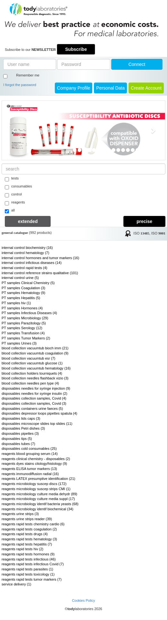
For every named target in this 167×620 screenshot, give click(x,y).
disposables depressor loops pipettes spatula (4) (39, 413)
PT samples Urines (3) (19, 343)
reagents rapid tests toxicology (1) (28, 574)
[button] (14, 130)
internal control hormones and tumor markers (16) (40, 258)
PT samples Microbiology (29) (25, 318)
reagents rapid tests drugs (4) (25, 534)
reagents (15, 202)
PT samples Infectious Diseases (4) (29, 313)
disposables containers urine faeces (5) (32, 408)
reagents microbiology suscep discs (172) (34, 484)
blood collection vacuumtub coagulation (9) (35, 353)
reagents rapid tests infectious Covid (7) (33, 564)
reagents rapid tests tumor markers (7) (32, 579)
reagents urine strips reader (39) (27, 519)
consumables (18, 186)
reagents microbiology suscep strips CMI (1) (36, 489)
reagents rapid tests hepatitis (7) (27, 544)
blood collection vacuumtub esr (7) (28, 358)
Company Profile (73, 88)
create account (146, 88)
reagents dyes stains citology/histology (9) (34, 463)
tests (12, 178)
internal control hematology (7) (25, 253)
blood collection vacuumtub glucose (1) (32, 363)
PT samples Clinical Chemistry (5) (28, 283)
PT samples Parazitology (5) (24, 323)
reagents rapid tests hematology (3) (29, 539)
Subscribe (76, 49)
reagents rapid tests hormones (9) (28, 554)
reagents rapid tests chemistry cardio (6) (33, 524)
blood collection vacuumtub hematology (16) (36, 368)
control (13, 194)
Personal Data (110, 88)
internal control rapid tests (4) (24, 268)
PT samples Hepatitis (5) (21, 298)
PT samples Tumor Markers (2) (26, 338)
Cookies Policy (83, 600)
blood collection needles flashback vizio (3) (35, 378)
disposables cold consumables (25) (29, 448)
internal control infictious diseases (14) (32, 263)
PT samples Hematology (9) (23, 293)
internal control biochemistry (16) (27, 248)
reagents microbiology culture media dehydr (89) (39, 494)
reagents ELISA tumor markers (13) (29, 469)
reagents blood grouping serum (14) (30, 454)
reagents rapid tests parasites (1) (27, 569)
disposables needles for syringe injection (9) (36, 388)
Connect (137, 64)
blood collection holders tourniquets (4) (32, 373)
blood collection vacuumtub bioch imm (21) (35, 348)
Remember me (27, 75)
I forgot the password (19, 85)
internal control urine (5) (20, 278)
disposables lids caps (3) (21, 418)
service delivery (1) (16, 584)
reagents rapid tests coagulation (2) (29, 529)
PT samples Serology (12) (22, 328)
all (10, 210)
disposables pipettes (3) (20, 433)
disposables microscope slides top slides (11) (37, 423)
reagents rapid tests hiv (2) (22, 549)
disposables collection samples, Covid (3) (34, 403)
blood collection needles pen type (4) (30, 383)
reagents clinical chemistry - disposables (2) (36, 459)
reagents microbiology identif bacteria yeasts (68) (40, 504)
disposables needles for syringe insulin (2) (34, 393)
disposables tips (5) (17, 439)
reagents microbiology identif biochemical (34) (37, 509)
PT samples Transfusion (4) (23, 333)
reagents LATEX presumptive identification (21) (38, 479)
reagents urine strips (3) (20, 514)
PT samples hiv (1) (16, 303)
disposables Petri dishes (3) (23, 428)
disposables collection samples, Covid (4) (34, 398)
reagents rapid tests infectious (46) (29, 559)
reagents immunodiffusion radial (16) (30, 474)
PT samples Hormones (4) (22, 308)
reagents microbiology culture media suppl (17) (38, 499)
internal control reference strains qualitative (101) (40, 273)
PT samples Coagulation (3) (23, 288)
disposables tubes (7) (18, 444)
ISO (141, 233)
